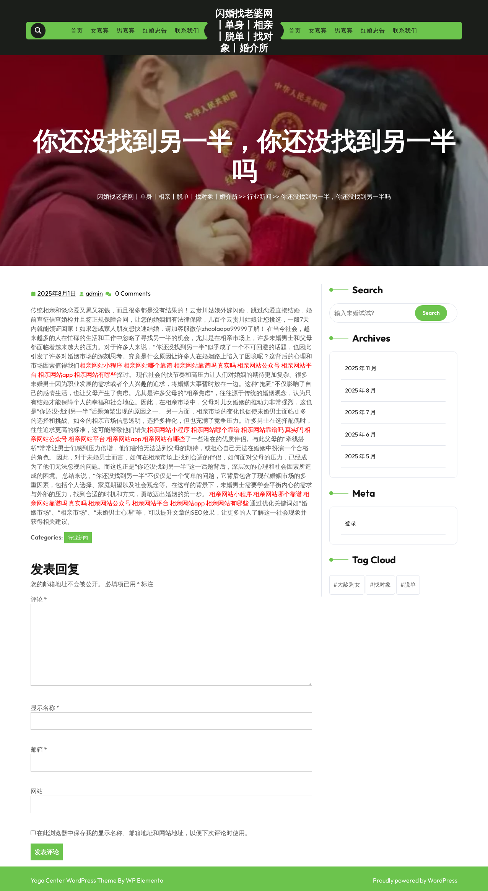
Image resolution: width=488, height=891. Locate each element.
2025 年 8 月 (360, 390)
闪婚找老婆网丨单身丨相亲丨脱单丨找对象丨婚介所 (244, 30)
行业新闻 (259, 196)
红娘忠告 (155, 30)
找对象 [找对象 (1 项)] (382, 584)
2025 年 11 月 (361, 368)
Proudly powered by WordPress (415, 880)
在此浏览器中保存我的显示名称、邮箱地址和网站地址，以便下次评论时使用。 (144, 833)
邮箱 (39, 749)
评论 (39, 599)
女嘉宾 (100, 30)
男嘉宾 (126, 30)
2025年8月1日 (57, 293)
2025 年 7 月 (360, 412)
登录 (350, 523)
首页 (77, 30)
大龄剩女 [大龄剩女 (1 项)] (348, 584)
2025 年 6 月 (360, 434)
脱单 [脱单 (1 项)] (410, 584)
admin (95, 293)
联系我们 (187, 30)
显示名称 (45, 707)
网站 (37, 791)
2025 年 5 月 (360, 456)
